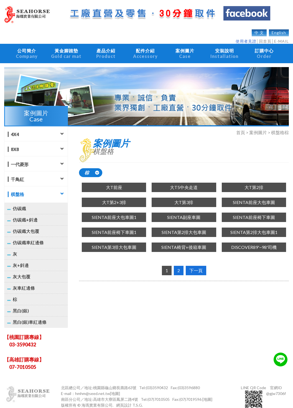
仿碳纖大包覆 (26, 225)
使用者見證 (246, 38)
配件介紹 (145, 50)
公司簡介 (27, 50)
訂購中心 (264, 50)
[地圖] (115, 388)
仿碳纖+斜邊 (25, 214)
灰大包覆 (21, 271)
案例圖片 (185, 50)
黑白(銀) (21, 305)
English (279, 29)
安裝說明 (224, 50)
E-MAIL (281, 38)
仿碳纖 (19, 202)
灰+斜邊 (21, 259)
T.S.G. (138, 399)
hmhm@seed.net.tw (92, 388)
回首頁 (265, 38)
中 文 (259, 29)
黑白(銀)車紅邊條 (30, 316)
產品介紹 (106, 50)
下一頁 (196, 264)
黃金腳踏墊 (66, 50)
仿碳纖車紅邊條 (28, 236)
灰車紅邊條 (24, 282)
